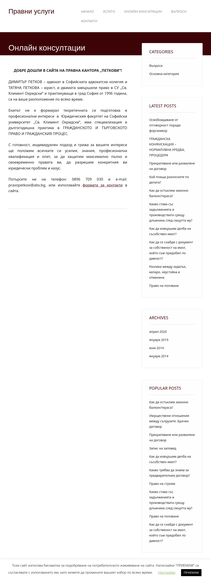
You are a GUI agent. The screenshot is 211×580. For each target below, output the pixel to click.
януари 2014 (158, 356)
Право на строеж (162, 483)
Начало (87, 11)
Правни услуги (31, 11)
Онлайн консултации (143, 11)
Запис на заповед (162, 448)
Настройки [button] (166, 572)
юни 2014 (156, 348)
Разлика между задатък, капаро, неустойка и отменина (167, 272)
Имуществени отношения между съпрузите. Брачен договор (169, 421)
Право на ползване (164, 285)
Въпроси (178, 11)
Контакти (89, 21)
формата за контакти (103, 185)
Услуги (109, 11)
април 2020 (158, 331)
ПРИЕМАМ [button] (191, 572)
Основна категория (164, 74)
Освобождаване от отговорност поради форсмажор (165, 125)
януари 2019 (158, 340)
